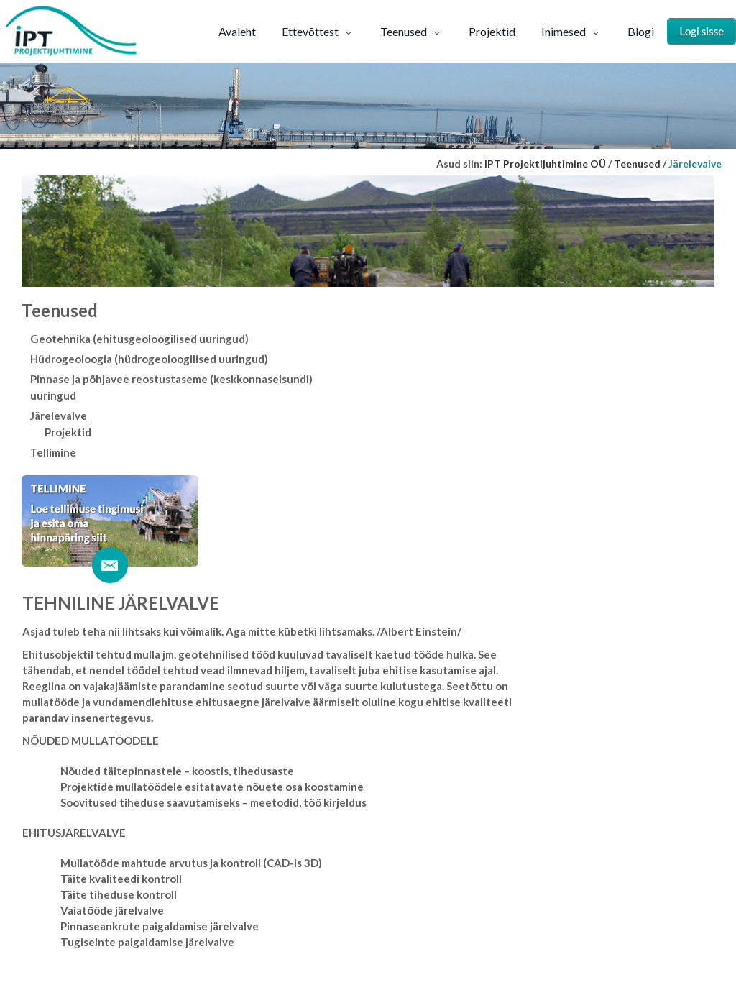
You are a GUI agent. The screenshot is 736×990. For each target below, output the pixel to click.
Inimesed (571, 31)
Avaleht (237, 31)
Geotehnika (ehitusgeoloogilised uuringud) (139, 338)
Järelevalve (58, 415)
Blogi (640, 31)
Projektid (492, 31)
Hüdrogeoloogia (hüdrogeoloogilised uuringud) (149, 358)
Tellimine (53, 452)
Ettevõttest (318, 31)
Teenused (411, 31)
